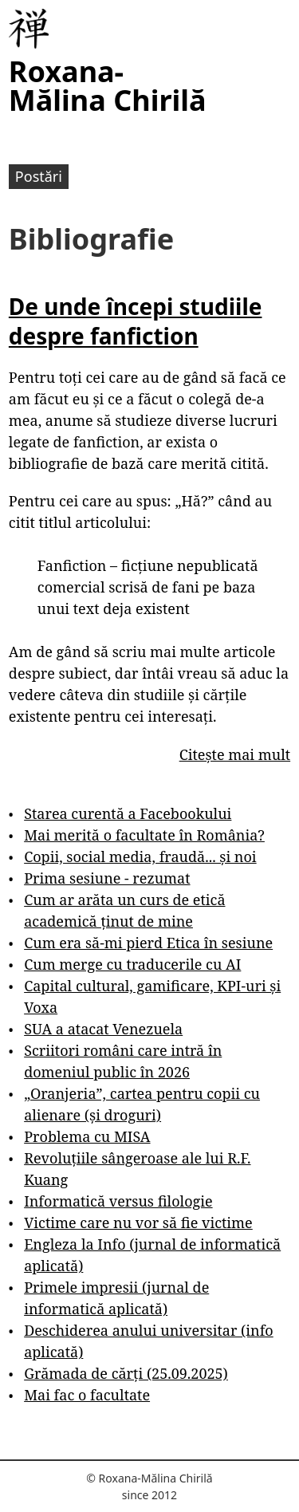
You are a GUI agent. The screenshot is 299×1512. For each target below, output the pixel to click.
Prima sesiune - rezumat (107, 878)
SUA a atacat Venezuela (103, 1028)
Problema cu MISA (87, 1136)
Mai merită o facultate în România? (144, 835)
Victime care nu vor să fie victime (138, 1222)
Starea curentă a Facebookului (127, 813)
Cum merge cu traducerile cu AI (132, 964)
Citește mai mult (234, 754)
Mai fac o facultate (87, 1394)
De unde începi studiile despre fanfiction (135, 320)
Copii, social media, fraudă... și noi (140, 856)
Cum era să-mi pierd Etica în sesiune (148, 942)
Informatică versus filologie (118, 1201)
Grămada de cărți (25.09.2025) (126, 1373)
